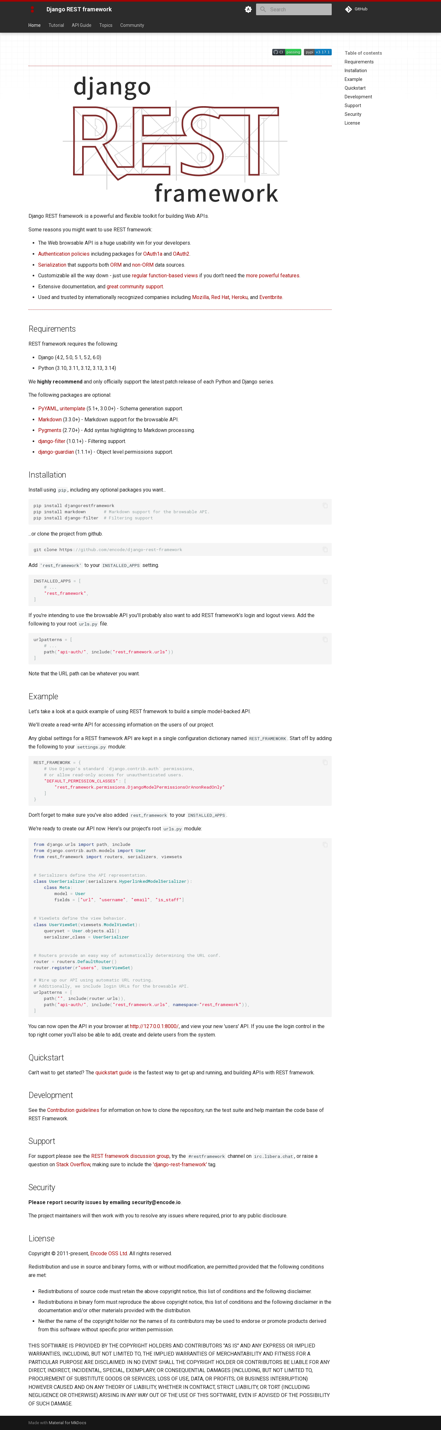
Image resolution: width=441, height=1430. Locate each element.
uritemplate (72, 408)
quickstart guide (113, 1073)
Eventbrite (270, 297)
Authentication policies (64, 254)
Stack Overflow (73, 1164)
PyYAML (48, 408)
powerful (269, 275)
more (252, 275)
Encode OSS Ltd (108, 1253)
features (289, 275)
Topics (106, 25)
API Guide (81, 25)
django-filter (51, 441)
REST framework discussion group (130, 1156)
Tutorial (56, 25)
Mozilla (200, 297)
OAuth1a (152, 254)
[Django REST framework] (32, 9)
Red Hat (220, 297)
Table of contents (363, 53)
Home (34, 25)
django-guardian (56, 452)
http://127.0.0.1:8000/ (154, 1026)
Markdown (50, 419)
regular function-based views (165, 275)
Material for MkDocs (67, 1422)
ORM (116, 265)
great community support (135, 286)
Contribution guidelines (73, 1110)
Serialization (52, 265)
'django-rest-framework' (180, 1164)
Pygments (49, 430)
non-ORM (143, 265)
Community (132, 25)
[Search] (294, 9)
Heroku (239, 297)
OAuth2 (181, 254)
